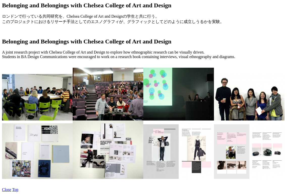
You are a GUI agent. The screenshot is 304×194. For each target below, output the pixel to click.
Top (15, 189)
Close (6, 189)
